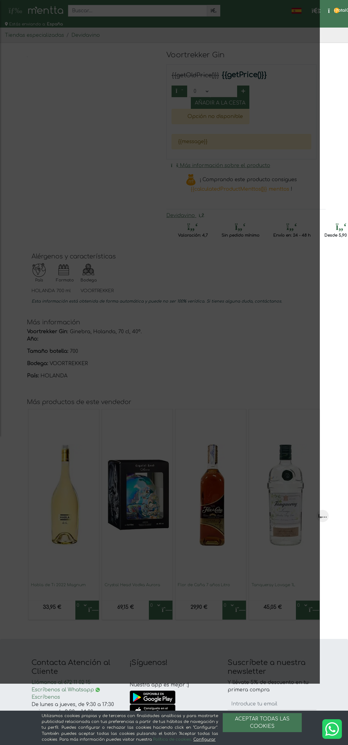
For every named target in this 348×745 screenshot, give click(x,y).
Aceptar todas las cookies (262, 722)
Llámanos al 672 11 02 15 (61, 682)
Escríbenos (46, 697)
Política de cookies (172, 739)
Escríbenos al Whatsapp (66, 690)
